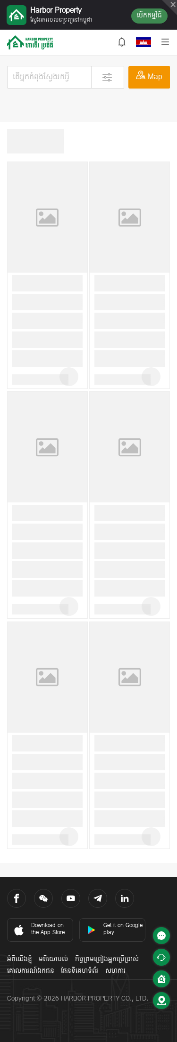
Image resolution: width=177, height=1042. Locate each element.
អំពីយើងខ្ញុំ (19, 959)
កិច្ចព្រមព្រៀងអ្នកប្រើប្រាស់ (107, 959)
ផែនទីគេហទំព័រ (79, 971)
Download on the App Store (38, 929)
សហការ (115, 971)
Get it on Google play (115, 929)
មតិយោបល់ (53, 959)
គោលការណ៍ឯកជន (30, 971)
